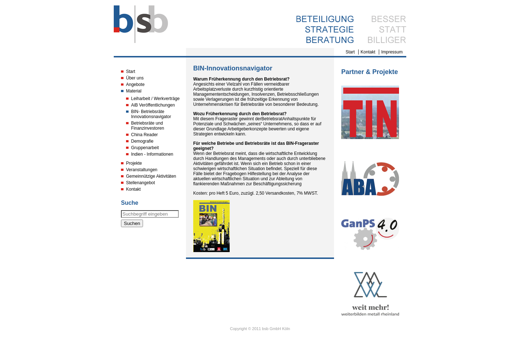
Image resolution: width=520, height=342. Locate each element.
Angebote (135, 84)
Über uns (135, 78)
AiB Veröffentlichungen (153, 105)
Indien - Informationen (152, 154)
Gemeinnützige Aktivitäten (151, 176)
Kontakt (368, 52)
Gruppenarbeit (145, 147)
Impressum (392, 52)
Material (134, 91)
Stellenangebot (140, 182)
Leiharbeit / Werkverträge (155, 98)
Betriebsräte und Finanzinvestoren (147, 126)
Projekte (134, 163)
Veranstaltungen (141, 169)
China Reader (144, 134)
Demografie (142, 141)
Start (350, 52)
